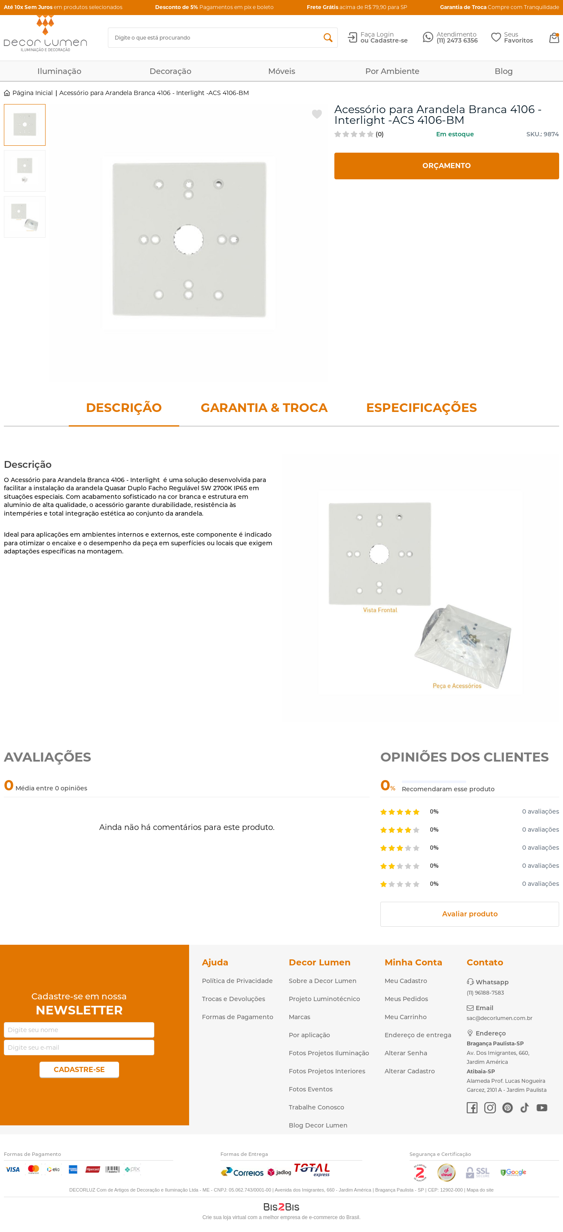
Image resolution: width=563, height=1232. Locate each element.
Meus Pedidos (406, 999)
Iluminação (59, 71)
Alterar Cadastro (410, 1071)
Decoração (170, 71)
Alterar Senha (406, 1053)
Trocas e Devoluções (233, 999)
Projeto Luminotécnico (324, 999)
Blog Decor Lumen (318, 1125)
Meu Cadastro (406, 981)
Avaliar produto (470, 914)
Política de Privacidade (237, 981)
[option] (25, 125)
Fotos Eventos (311, 1089)
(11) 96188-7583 (485, 992)
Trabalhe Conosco (316, 1107)
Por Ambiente (392, 71)
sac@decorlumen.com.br (499, 1018)
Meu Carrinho (406, 1017)
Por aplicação (309, 1035)
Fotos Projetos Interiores (327, 1071)
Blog (504, 71)
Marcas (299, 1017)
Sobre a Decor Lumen (323, 981)
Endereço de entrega (418, 1035)
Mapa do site (480, 1189)
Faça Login (377, 34)
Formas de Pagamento (237, 1017)
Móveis (281, 71)
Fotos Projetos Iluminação (329, 1053)
